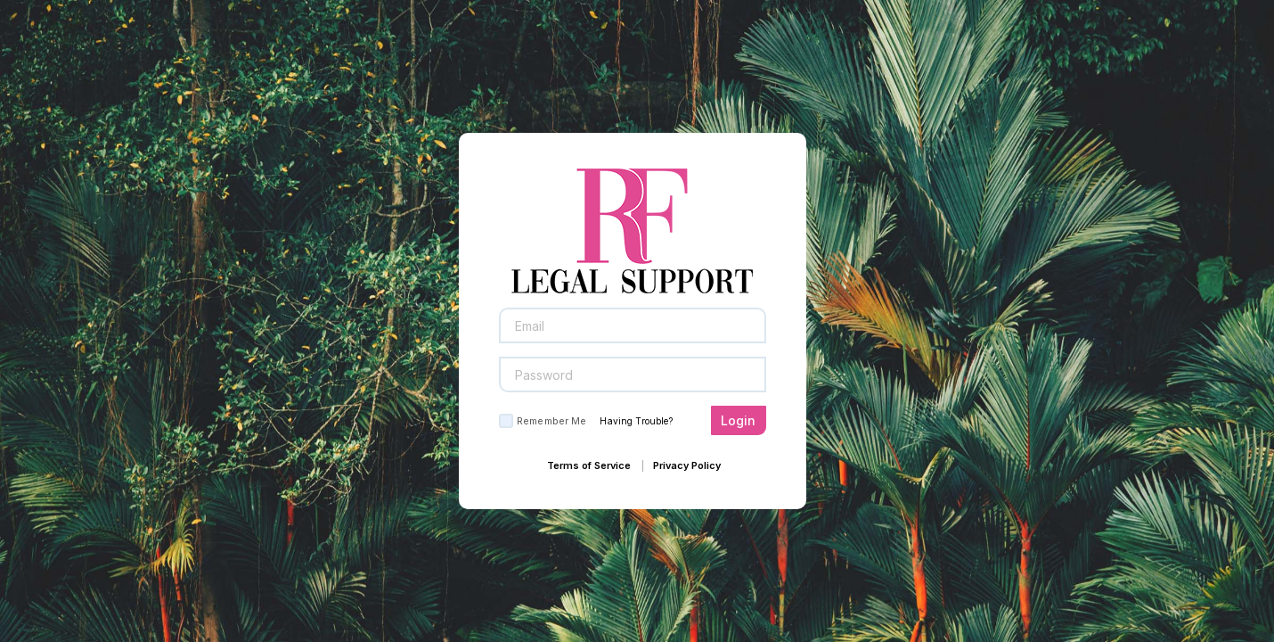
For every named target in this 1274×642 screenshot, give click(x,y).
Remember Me (551, 421)
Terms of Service (589, 465)
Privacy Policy (687, 465)
